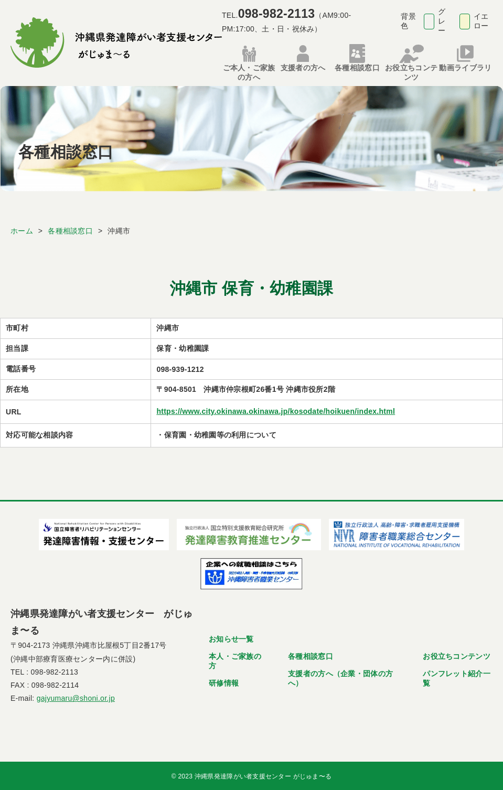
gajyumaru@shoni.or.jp (76, 696)
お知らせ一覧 (231, 637)
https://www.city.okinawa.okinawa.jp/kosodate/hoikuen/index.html (275, 409)
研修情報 (224, 681)
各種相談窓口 (310, 654)
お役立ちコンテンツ (456, 654)
